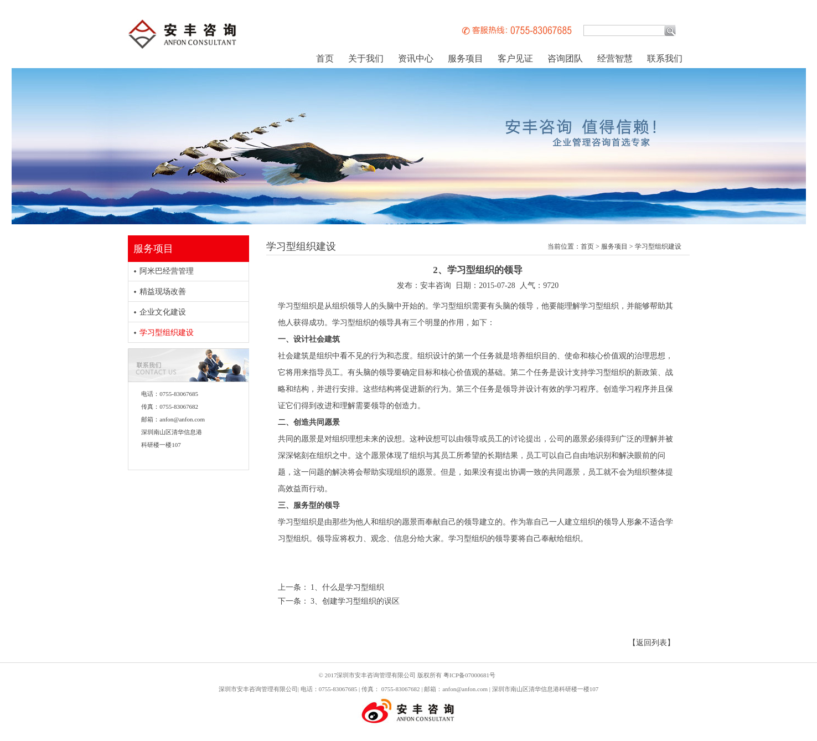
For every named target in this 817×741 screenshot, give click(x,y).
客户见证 (515, 58)
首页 (325, 58)
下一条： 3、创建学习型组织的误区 (339, 601)
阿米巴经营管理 (166, 271)
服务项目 (465, 58)
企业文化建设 (162, 312)
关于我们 (366, 58)
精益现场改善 (162, 291)
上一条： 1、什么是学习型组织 (331, 587)
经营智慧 (615, 58)
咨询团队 (565, 58)
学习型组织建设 (166, 332)
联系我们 (664, 58)
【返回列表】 (651, 643)
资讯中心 (415, 58)
